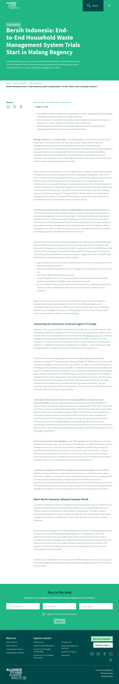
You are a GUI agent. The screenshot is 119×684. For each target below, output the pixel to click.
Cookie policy (107, 676)
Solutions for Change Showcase (43, 656)
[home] (12, 5)
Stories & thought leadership (42, 650)
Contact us (66, 642)
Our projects (12, 645)
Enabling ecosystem (15, 652)
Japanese (65, 655)
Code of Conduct (69, 651)
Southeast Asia (52, 102)
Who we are (11, 642)
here (77, 313)
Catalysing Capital (14, 649)
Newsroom (39, 642)
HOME (8, 84)
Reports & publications (44, 645)
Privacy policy (107, 673)
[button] (109, 5)
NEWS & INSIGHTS (20, 84)
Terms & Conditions (67, 614)
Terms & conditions (104, 670)
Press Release (35, 84)
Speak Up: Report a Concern (69, 647)
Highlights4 (65, 102)
